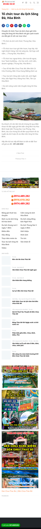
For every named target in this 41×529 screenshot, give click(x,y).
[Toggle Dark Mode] (30, 2)
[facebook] (23, 2)
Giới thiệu (15, 299)
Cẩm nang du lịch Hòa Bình (20, 309)
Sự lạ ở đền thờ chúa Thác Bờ (23, 291)
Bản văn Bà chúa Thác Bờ (21, 259)
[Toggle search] (34, 3)
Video (14, 320)
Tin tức (14, 257)
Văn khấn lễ (20, 267)
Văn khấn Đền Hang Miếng (22, 280)
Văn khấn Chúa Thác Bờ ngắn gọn (24, 270)
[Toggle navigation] (37, 2)
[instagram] (26, 2)
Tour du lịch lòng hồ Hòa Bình (27, 299)
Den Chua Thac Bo (9, 491)
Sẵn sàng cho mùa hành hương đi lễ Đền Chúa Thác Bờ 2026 (25, 355)
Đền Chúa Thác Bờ (25, 491)
